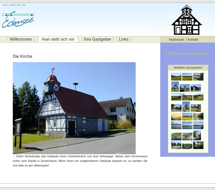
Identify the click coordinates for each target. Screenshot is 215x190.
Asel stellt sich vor (58, 39)
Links (123, 39)
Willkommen (21, 39)
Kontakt (193, 39)
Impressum (176, 39)
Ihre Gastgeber (97, 39)
